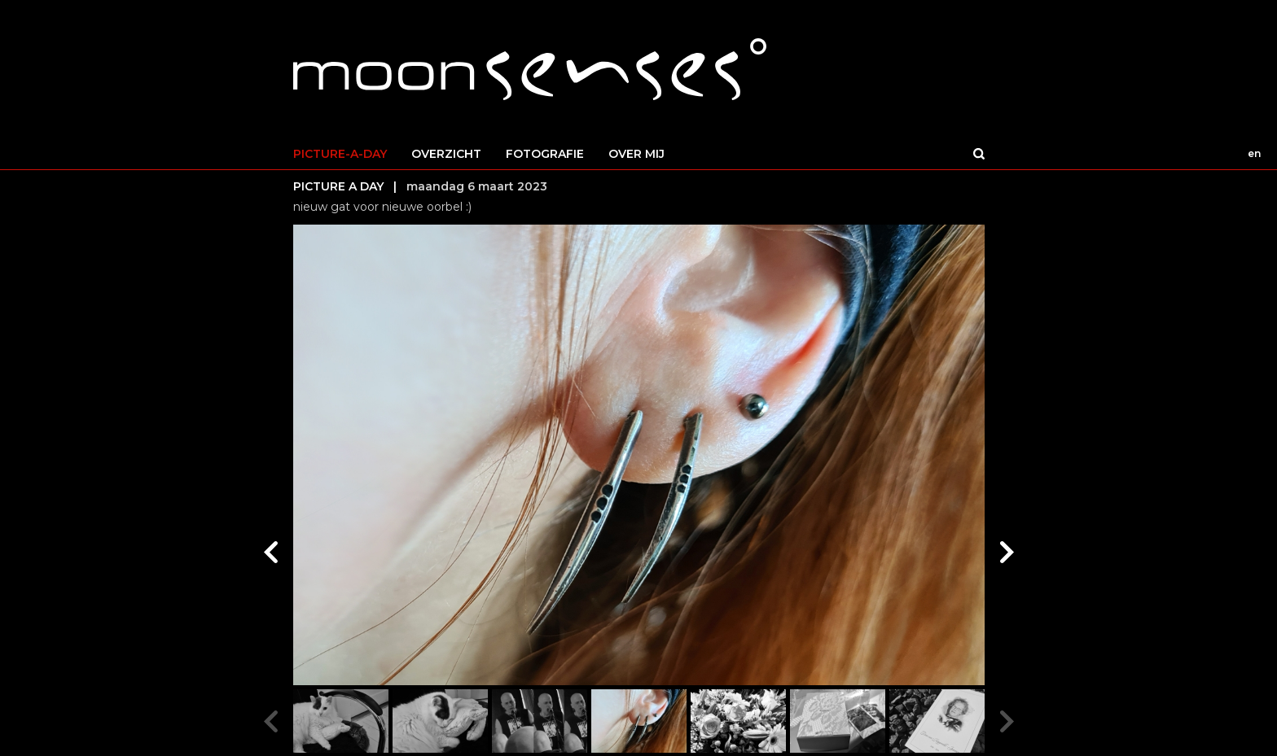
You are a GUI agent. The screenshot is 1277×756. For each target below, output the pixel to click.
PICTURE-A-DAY (340, 153)
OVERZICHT (446, 153)
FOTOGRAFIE (545, 153)
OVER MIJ (636, 153)
